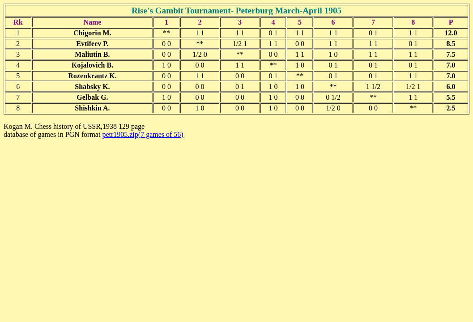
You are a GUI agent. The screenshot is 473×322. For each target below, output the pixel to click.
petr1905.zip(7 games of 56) (142, 134)
